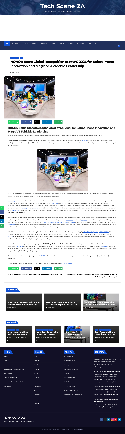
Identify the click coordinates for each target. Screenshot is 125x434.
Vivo (35, 399)
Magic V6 (84, 220)
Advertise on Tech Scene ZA (14, 369)
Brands (44, 43)
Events (92, 43)
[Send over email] (58, 122)
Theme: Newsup (66, 431)
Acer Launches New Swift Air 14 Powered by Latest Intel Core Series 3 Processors (23, 304)
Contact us (8, 373)
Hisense (37, 369)
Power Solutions (69, 386)
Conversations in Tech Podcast (15, 382)
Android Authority (50, 222)
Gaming (70, 43)
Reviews (15, 43)
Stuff (73, 222)
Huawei (36, 377)
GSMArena (11, 224)
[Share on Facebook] (26, 122)
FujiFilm (37, 365)
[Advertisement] (62, 28)
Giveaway (7, 386)
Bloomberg (11, 201)
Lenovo (36, 382)
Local (17, 57)
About (6, 361)
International (44, 329)
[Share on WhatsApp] (13, 122)
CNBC (63, 203)
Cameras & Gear (69, 361)
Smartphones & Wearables (73, 394)
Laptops (66, 373)
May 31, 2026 (13, 337)
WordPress (58, 431)
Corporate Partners (11, 365)
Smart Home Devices (71, 390)
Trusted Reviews (62, 222)
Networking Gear (69, 377)
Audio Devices (69, 356)
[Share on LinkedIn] (47, 122)
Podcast (80, 43)
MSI (35, 390)
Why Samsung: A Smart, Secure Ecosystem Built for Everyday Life (35, 275)
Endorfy (36, 361)
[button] (115, 46)
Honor (12, 57)
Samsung (37, 394)
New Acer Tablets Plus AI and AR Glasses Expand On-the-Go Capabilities (61, 304)
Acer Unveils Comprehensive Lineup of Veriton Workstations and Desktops (101, 304)
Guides (25, 43)
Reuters (55, 203)
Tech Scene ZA (62, 6)
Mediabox (37, 386)
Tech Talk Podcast (10, 377)
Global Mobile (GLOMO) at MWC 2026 (96, 232)
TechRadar (69, 220)
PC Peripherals (69, 382)
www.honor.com (66, 263)
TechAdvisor (104, 246)
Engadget (25, 208)
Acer (9, 329)
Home (6, 356)
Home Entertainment (71, 369)
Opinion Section (12, 48)
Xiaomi (36, 403)
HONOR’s (43, 256)
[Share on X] (37, 122)
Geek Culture (57, 43)
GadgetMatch (16, 210)
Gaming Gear (68, 365)
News (34, 43)
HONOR (84, 140)
